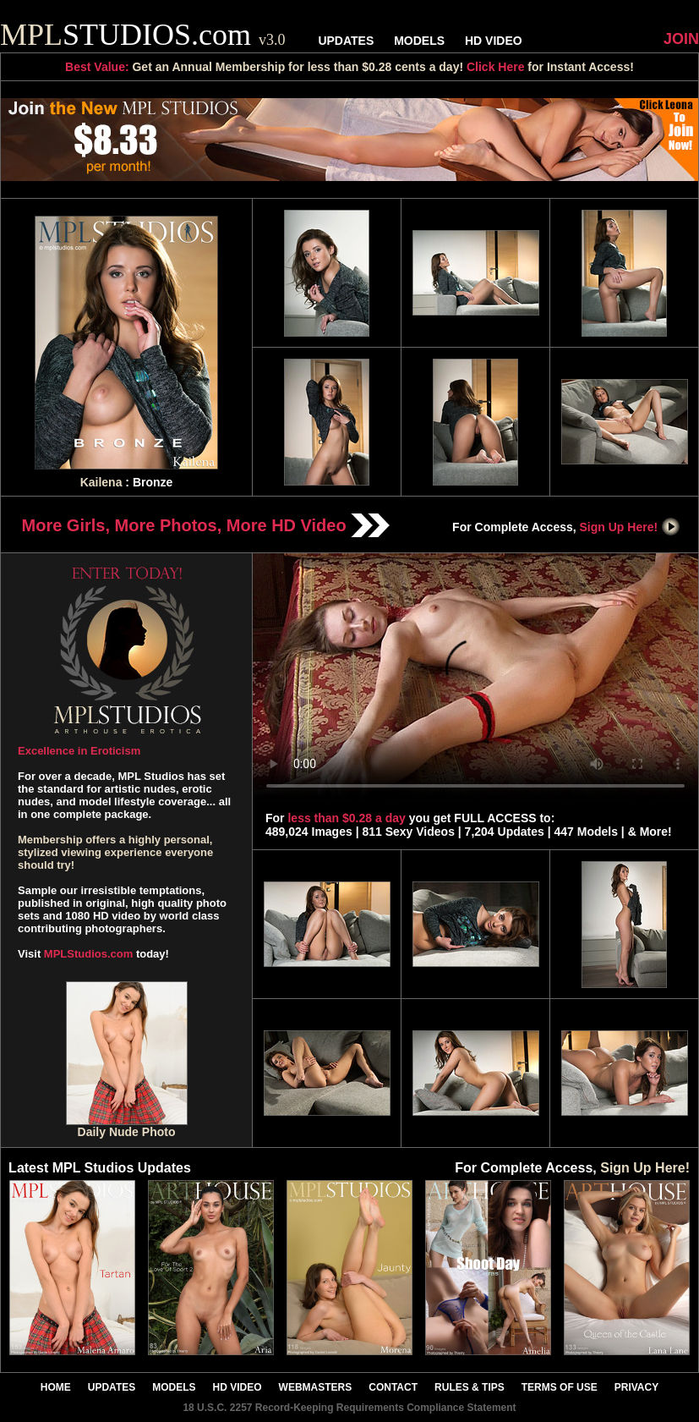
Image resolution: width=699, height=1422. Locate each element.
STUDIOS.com (143, 35)
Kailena (101, 482)
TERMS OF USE (560, 1387)
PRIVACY (636, 1387)
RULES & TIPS (469, 1387)
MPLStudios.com (88, 953)
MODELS (419, 40)
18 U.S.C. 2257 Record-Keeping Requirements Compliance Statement (349, 1408)
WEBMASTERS (315, 1387)
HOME (56, 1387)
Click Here (495, 67)
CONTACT (393, 1387)
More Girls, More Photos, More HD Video (206, 525)
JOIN (681, 38)
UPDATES (346, 40)
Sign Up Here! (630, 527)
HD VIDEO (493, 40)
